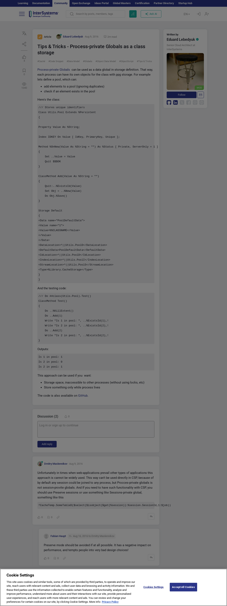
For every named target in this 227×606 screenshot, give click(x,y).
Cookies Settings (153, 588)
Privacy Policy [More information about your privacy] (110, 603)
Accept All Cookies (183, 588)
